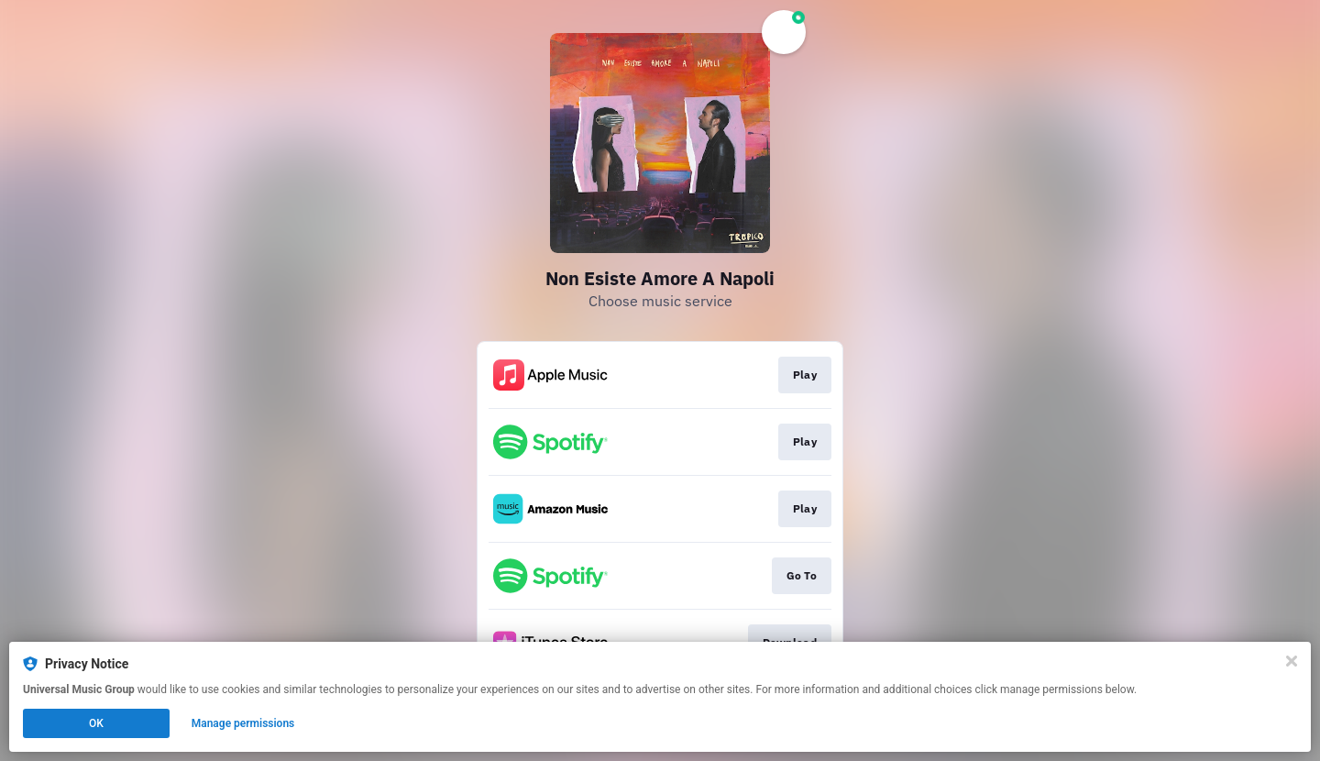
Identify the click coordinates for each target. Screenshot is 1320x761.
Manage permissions (243, 723)
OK (96, 723)
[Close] (1291, 661)
